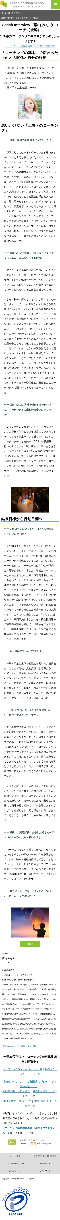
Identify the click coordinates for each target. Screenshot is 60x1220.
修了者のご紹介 (14, 13)
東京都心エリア (28, 1086)
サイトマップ (45, 1171)
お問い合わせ (14, 1171)
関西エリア (25, 1101)
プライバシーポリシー (15, 1163)
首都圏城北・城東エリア (40, 1081)
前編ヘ (30, 944)
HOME (3, 13)
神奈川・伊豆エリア (44, 1091)
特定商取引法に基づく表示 (45, 1156)
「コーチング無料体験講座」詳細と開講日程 (30, 46)
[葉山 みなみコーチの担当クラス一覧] (19, 1046)
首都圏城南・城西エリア (16, 1091)
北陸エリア (29, 1096)
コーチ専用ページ (45, 1163)
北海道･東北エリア (13, 1081)
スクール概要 (14, 1156)
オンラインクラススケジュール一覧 (22, 1069)
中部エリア (9, 1101)
